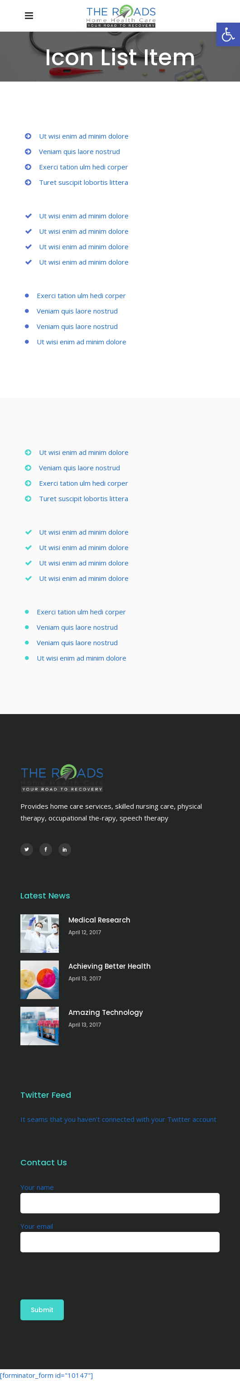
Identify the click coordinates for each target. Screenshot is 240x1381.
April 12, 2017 (84, 932)
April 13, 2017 (84, 978)
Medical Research (99, 920)
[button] (228, 34)
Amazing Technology (105, 1012)
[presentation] (89, 1270)
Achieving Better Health (109, 966)
